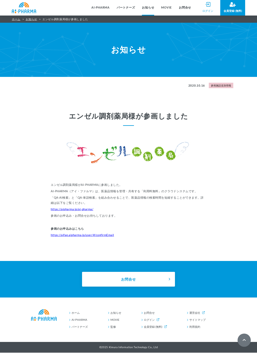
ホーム (16, 19)
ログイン (151, 320)
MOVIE (166, 7)
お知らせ (148, 7)
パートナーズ (126, 7)
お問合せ (185, 7)
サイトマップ (197, 320)
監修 (113, 327)
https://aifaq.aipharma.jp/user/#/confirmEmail (82, 235)
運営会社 (197, 313)
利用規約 (194, 327)
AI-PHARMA (100, 7)
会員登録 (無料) (155, 327)
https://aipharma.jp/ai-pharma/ (72, 209)
